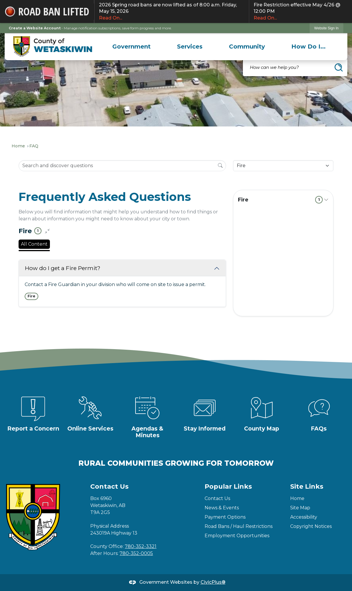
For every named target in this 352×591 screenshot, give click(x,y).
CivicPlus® (213, 582)
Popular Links (228, 486)
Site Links (306, 486)
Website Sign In (326, 28)
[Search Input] (122, 165)
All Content (34, 244)
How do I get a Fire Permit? (62, 268)
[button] (338, 67)
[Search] (220, 165)
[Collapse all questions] (47, 231)
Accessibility (303, 517)
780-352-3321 (140, 546)
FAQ (33, 146)
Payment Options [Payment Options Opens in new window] (225, 517)
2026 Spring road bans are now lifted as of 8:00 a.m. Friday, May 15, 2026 (171, 11)
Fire (280, 199)
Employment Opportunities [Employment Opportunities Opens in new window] (237, 535)
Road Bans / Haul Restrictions (238, 526)
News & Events (222, 507)
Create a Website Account (35, 28)
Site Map (300, 507)
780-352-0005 (136, 553)
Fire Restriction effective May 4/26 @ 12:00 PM (300, 11)
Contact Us (217, 498)
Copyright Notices (311, 526)
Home (18, 146)
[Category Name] (283, 165)
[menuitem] (131, 46)
